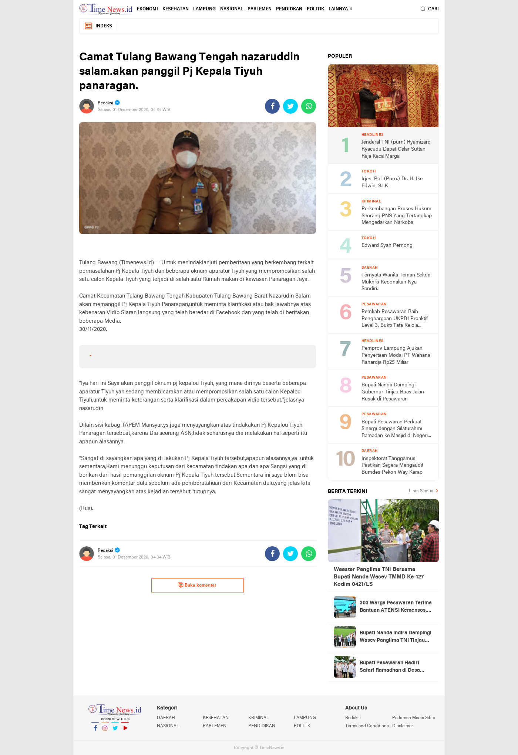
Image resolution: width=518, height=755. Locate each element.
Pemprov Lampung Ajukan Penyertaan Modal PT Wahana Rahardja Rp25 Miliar (395, 355)
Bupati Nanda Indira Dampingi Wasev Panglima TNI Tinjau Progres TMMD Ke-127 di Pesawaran (395, 637)
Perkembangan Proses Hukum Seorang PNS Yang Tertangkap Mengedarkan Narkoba (396, 215)
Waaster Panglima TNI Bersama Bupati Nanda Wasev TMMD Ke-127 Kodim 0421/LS (379, 577)
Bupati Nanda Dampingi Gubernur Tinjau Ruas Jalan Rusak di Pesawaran (392, 392)
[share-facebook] (272, 106)
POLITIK (315, 9)
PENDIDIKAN (261, 726)
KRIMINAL (258, 718)
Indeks (98, 26)
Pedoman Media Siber (413, 718)
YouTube (125, 731)
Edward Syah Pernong (387, 245)
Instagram (105, 731)
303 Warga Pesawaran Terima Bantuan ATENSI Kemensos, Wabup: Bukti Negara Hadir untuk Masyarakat (396, 607)
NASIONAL (231, 9)
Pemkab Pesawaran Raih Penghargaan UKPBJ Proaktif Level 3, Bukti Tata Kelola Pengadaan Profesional (394, 319)
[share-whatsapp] (308, 106)
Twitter (115, 731)
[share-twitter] (290, 106)
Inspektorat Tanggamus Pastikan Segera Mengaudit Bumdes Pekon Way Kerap (392, 465)
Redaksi (353, 718)
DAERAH (166, 718)
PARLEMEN (260, 9)
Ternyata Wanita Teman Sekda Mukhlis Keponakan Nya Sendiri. (395, 282)
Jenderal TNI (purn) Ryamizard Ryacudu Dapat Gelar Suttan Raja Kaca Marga (396, 149)
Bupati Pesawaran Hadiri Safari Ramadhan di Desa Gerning (390, 667)
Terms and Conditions (367, 726)
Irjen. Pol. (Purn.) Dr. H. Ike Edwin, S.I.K (392, 182)
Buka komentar (197, 585)
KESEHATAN (175, 9)
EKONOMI (147, 9)
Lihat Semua (421, 491)
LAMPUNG (204, 9)
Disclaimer (402, 726)
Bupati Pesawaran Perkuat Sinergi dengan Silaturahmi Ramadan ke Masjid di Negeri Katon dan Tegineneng (394, 429)
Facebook (95, 731)
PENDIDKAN (289, 9)
